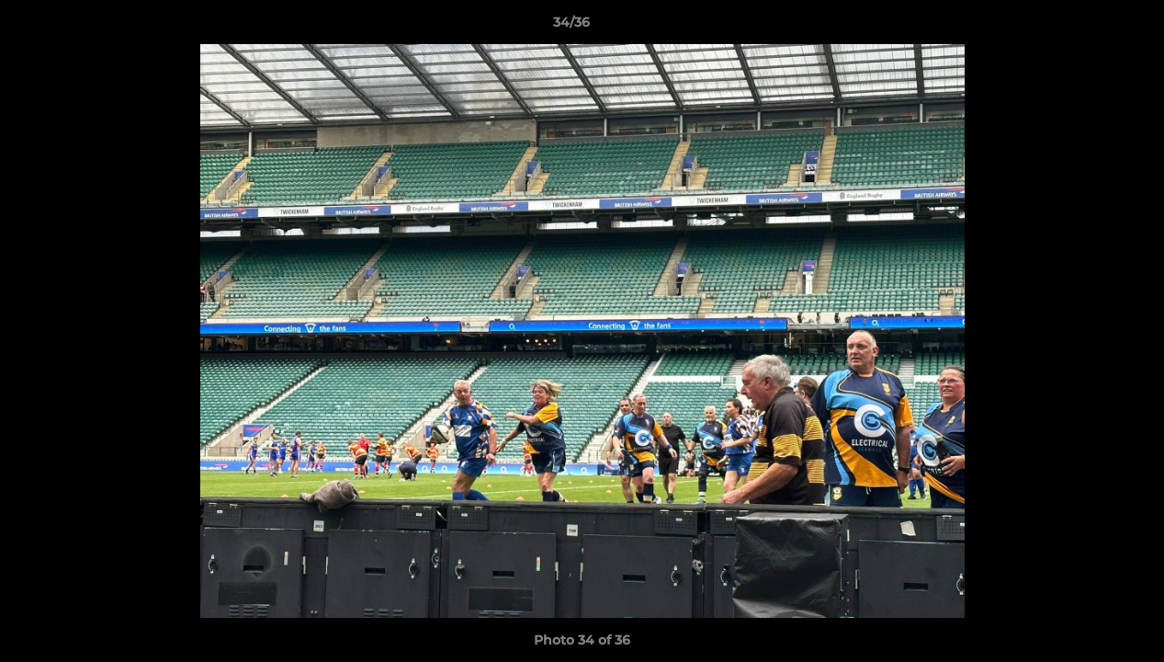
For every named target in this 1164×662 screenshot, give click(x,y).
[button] (1087, 26)
